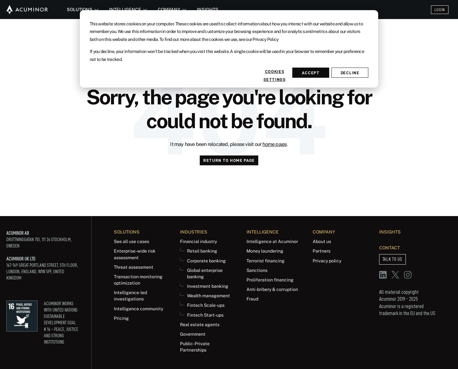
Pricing (121, 318)
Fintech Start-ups (205, 315)
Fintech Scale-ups (206, 305)
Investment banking (207, 286)
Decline (350, 72)
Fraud (252, 298)
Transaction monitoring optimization (138, 280)
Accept (310, 72)
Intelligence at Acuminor (272, 241)
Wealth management (208, 295)
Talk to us (392, 259)
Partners (321, 251)
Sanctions (256, 270)
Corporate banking (206, 260)
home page (274, 144)
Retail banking (202, 251)
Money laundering (264, 251)
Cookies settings (274, 73)
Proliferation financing (270, 279)
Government (192, 334)
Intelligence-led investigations (130, 295)
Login (439, 9)
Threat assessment (133, 267)
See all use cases (131, 241)
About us (322, 241)
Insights (208, 9)
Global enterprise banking (205, 273)
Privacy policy (327, 260)
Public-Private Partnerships (195, 347)
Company (171, 9)
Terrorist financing (265, 260)
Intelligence (127, 9)
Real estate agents (199, 324)
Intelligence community (138, 308)
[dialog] (229, 49)
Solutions (81, 9)
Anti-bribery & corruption (272, 289)
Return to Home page (229, 160)
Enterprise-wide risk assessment (135, 254)
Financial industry (198, 241)
